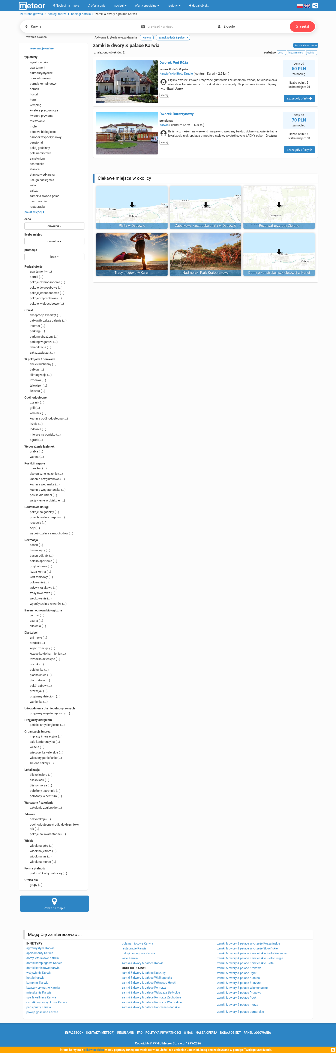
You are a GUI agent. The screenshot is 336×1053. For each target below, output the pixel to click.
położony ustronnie (42, 791)
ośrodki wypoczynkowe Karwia (46, 1002)
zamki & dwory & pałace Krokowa (239, 968)
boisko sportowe (40, 561)
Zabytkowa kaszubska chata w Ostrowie (205, 226)
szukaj (302, 26)
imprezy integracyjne (43, 736)
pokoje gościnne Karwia (42, 1012)
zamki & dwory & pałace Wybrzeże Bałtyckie (151, 992)
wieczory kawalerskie (43, 752)
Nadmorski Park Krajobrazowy (205, 273)
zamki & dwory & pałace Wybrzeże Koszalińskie (248, 943)
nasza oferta (206, 1032)
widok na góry (39, 846)
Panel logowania (257, 1032)
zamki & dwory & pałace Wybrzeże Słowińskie (247, 948)
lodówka (35, 429)
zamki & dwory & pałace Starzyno (239, 983)
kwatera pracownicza (41, 110)
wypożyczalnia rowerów (45, 604)
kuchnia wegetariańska (45, 490)
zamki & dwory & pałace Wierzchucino (242, 987)
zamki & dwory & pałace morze (237, 1004)
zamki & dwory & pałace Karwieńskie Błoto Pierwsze (252, 953)
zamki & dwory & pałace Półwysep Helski (149, 982)
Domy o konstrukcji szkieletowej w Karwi (279, 273)
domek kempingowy (40, 84)
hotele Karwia (35, 977)
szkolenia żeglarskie (43, 807)
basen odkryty (39, 555)
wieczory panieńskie (43, 758)
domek (31, 89)
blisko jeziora (38, 775)
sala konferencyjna (42, 742)
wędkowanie (38, 598)
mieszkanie (34, 121)
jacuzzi (34, 615)
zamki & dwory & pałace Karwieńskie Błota (245, 963)
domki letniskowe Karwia (43, 968)
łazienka (35, 380)
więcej (164, 95)
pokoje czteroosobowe (44, 282)
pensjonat (33, 142)
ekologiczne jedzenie (43, 474)
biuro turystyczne (38, 73)
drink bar (35, 468)
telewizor (35, 385)
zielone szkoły (39, 763)
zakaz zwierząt (39, 352)
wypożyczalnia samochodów (48, 533)
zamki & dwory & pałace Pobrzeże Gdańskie (151, 1007)
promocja (30, 250)
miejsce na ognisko (42, 434)
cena (27, 219)
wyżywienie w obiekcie (44, 500)
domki (33, 277)
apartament (34, 67)
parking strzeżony (41, 336)
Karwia (164, 125)
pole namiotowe (37, 153)
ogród (33, 440)
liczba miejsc (33, 234)
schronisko (34, 164)
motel (31, 126)
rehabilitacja (37, 347)
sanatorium (34, 158)
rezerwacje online (39, 48)
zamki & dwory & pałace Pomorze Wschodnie (152, 1002)
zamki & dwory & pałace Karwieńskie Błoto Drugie (250, 958)
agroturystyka (36, 62)
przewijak (36, 691)
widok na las (38, 856)
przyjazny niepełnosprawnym (49, 713)
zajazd (31, 190)
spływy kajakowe (40, 588)
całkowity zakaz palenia (45, 320)
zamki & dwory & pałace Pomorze (144, 987)
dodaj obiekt (230, 1032)
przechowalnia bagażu (44, 517)
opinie (312, 52)
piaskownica (38, 675)
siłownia (35, 626)
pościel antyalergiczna (44, 725)
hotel (30, 100)
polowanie (36, 582)
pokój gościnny (37, 148)
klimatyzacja (38, 375)
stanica (32, 169)
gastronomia (35, 201)
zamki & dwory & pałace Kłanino (238, 978)
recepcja (35, 523)
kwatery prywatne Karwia (43, 987)
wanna (34, 457)
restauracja (34, 207)
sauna (33, 620)
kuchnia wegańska (42, 484)
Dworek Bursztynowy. (177, 114)
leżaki (33, 424)
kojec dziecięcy (39, 648)
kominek (35, 413)
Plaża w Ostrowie (132, 226)
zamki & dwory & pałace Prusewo (239, 992)
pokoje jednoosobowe (44, 293)
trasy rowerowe (39, 593)
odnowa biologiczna (40, 132)
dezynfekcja (37, 819)
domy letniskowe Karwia (42, 958)
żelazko (34, 391)
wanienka (36, 702)
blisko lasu (36, 780)
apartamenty (38, 271)
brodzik (34, 643)
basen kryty (37, 550)
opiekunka (36, 669)
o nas (188, 1032)
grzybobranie (38, 566)
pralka (33, 451)
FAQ (139, 1032)
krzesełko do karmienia (45, 653)
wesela (34, 747)
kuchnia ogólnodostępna (46, 418)
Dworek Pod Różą (173, 62)
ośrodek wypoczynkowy (43, 137)
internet (34, 326)
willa (30, 185)
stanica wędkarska (39, 174)
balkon (34, 369)
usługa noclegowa (39, 180)
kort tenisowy (38, 577)
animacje (35, 637)
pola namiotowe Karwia (137, 943)
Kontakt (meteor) (100, 1032)
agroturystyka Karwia (40, 948)
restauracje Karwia (134, 948)
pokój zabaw (38, 686)
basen (33, 545)
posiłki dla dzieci (40, 495)
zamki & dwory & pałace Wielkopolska (147, 977)
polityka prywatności (163, 1032)
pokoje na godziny (41, 512)
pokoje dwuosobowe (43, 287)
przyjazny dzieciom (42, 696)
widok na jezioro (40, 851)
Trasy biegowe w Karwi (131, 273)
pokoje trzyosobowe (43, 298)
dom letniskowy (37, 78)
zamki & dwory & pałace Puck (236, 997)
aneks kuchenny (40, 364)
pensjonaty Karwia (38, 1007)
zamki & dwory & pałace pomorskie (240, 1011)
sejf (32, 528)
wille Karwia (130, 958)
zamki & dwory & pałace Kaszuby (143, 972)
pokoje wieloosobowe (44, 303)
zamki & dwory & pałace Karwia (142, 963)
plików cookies (94, 1050)
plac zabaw (37, 680)
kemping (32, 105)
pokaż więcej (34, 212)
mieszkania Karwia (38, 992)
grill (32, 408)
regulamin (125, 1032)
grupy (33, 885)
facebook (74, 1032)
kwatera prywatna (38, 116)
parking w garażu (41, 342)
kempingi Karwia (37, 982)
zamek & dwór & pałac (41, 196)
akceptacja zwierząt (43, 315)
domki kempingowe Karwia (44, 963)
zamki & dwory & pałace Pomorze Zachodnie (151, 997)
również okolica (33, 37)
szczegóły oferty (299, 98)
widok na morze (40, 862)
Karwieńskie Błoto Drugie (176, 73)
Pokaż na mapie (54, 903)
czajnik (34, 402)
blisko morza (38, 785)
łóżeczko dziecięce (42, 659)
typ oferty (31, 57)
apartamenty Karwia (39, 953)
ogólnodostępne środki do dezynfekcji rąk (52, 826)
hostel (31, 94)
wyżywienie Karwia (38, 972)
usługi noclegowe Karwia (138, 953)
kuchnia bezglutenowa (44, 479)
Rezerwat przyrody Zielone (279, 226)
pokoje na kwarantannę (45, 834)
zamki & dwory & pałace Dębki (237, 973)
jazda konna (37, 572)
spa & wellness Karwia (41, 997)
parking (34, 331)
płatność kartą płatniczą (45, 873)
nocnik (34, 664)
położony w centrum (43, 796)
